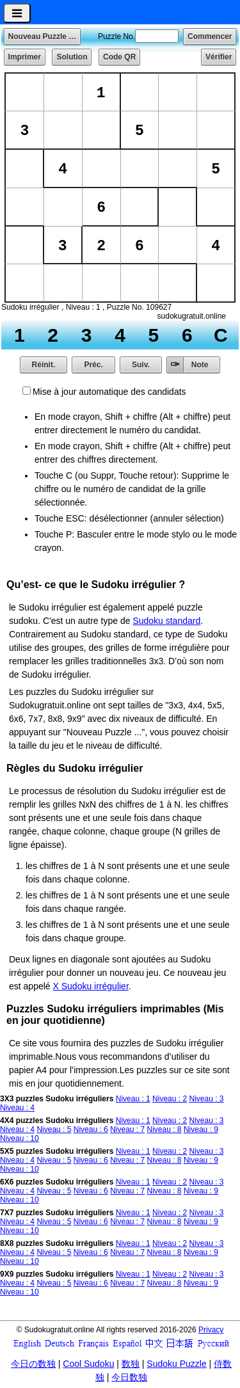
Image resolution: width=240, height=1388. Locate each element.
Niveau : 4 (17, 1107)
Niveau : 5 (53, 1129)
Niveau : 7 (127, 1129)
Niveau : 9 (201, 1129)
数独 (131, 1364)
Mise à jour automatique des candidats (109, 392)
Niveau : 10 (19, 1138)
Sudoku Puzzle (176, 1364)
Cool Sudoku (88, 1364)
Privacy (210, 1329)
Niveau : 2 (169, 1098)
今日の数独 (33, 1364)
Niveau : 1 (133, 1098)
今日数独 (129, 1377)
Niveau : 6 (91, 1129)
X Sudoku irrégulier (91, 986)
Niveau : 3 (206, 1098)
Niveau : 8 (164, 1129)
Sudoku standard (166, 621)
